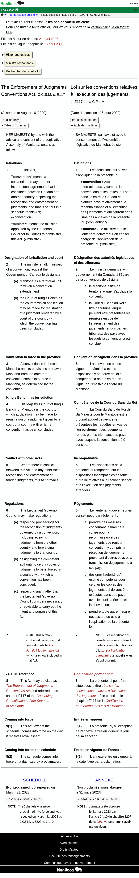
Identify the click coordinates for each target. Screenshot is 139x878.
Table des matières (86, 125)
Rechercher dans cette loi (23, 71)
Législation (9, 9)
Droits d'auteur (69, 849)
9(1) (10, 726)
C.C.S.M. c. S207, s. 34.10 (24, 799)
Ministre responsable (20, 63)
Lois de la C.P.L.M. (73, 14)
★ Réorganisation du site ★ (21, 14)
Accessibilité (69, 836)
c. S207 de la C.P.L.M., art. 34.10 (97, 799)
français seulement (84, 119)
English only (10, 119)
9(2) (10, 756)
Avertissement (69, 842)
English (134, 3)
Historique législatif (18, 54)
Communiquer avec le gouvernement (69, 862)
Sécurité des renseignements (69, 856)
